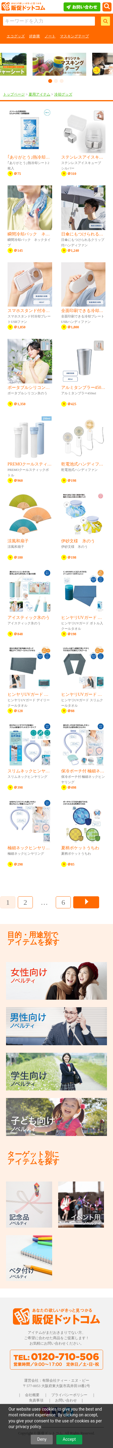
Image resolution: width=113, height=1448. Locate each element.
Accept (69, 1439)
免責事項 (36, 1400)
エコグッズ (16, 36)
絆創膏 (34, 36)
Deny (41, 1439)
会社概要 (32, 1395)
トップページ (14, 94)
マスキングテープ (74, 36)
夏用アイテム (39, 94)
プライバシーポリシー (69, 1395)
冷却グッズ (63, 94)
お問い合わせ (66, 1400)
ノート (50, 36)
